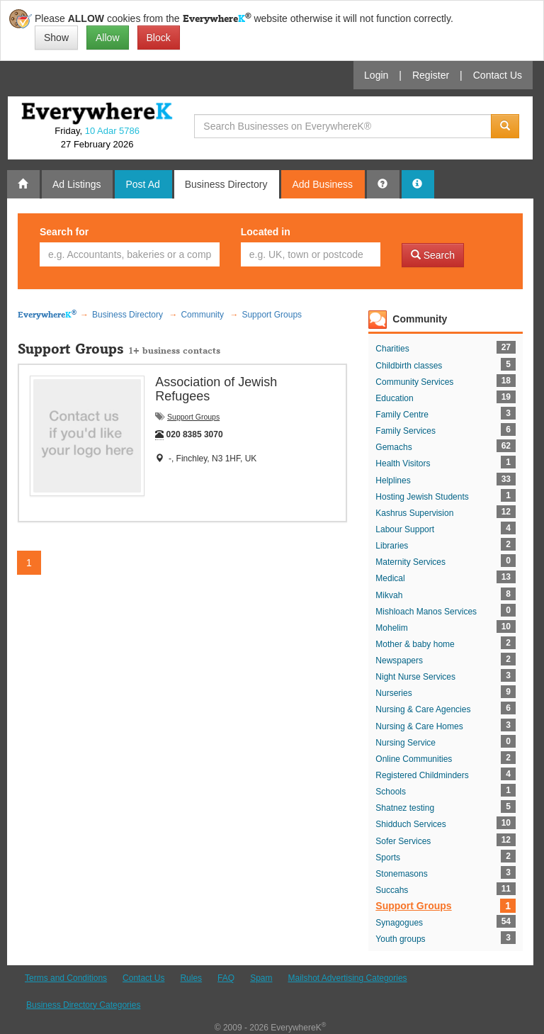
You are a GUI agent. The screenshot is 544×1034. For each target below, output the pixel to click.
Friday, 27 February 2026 (97, 137)
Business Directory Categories (83, 1005)
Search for (64, 231)
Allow (107, 37)
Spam (261, 978)
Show (56, 37)
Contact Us (497, 75)
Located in (265, 231)
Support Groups (193, 416)
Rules (191, 978)
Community (419, 319)
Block (159, 37)
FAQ (225, 978)
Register (430, 75)
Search (433, 255)
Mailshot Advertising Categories (347, 978)
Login (376, 75)
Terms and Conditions (66, 978)
